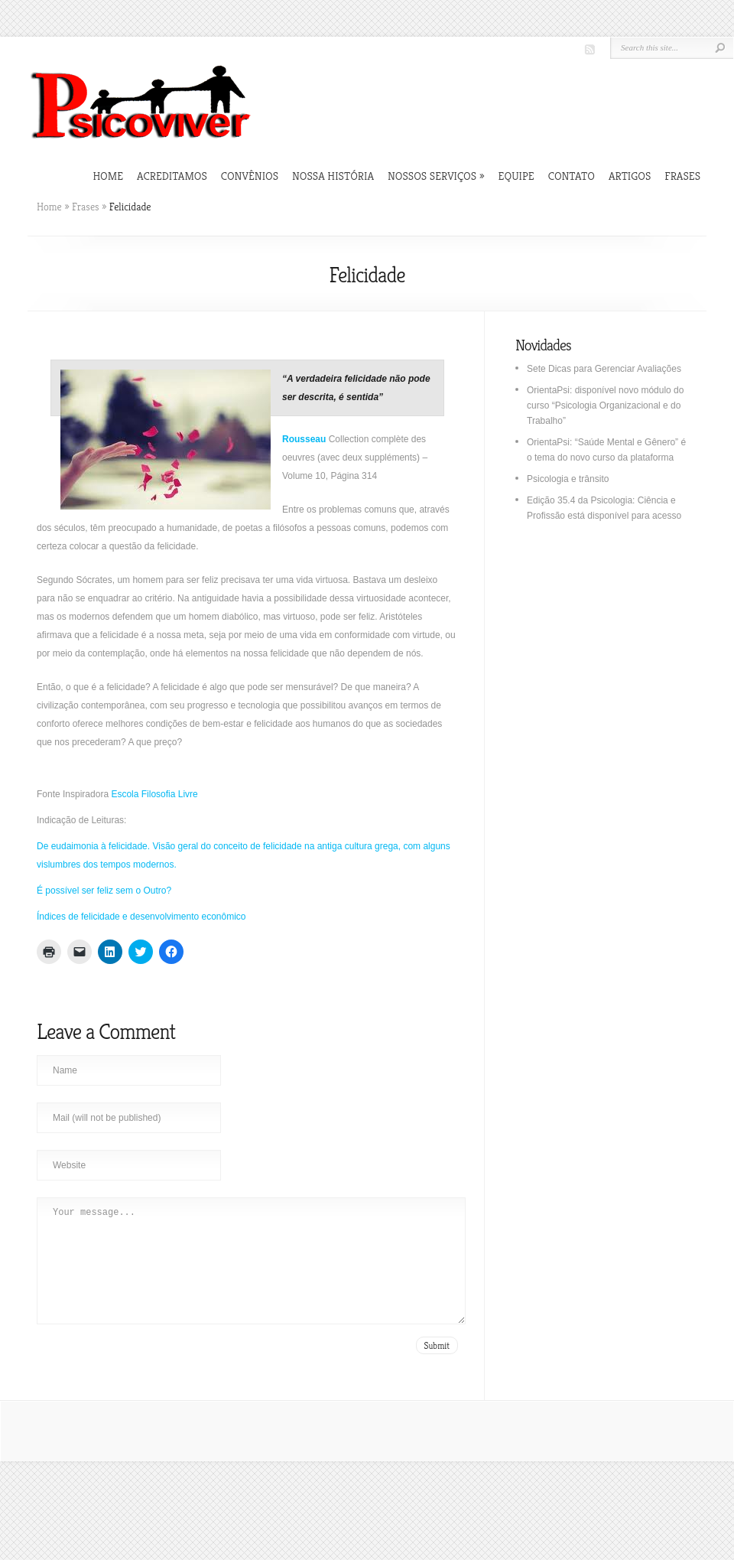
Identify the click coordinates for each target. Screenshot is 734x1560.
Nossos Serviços (436, 175)
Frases (682, 175)
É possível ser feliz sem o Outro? (104, 890)
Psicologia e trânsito (568, 479)
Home (108, 175)
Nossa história (333, 175)
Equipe (516, 175)
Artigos (630, 175)
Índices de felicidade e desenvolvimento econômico (141, 916)
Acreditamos (172, 175)
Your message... (251, 1272)
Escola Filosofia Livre (154, 794)
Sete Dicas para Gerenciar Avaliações (604, 368)
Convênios (249, 175)
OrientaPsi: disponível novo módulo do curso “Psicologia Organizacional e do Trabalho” (605, 405)
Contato (571, 175)
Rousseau (304, 439)
